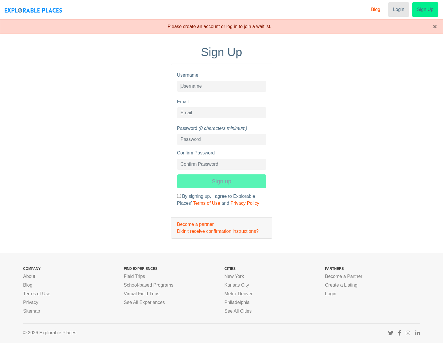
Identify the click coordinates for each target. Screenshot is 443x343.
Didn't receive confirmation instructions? (218, 231)
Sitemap (31, 311)
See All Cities (238, 311)
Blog (375, 9)
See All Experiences (144, 302)
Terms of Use (206, 203)
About (29, 276)
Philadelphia (237, 302)
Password (187, 128)
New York (234, 276)
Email (183, 101)
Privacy (30, 302)
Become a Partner (343, 276)
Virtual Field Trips (141, 293)
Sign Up (425, 9)
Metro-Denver (239, 293)
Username (188, 75)
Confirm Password (196, 152)
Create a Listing (341, 285)
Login (398, 9)
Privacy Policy (244, 203)
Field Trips (134, 276)
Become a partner (195, 224)
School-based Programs (148, 285)
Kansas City (237, 285)
